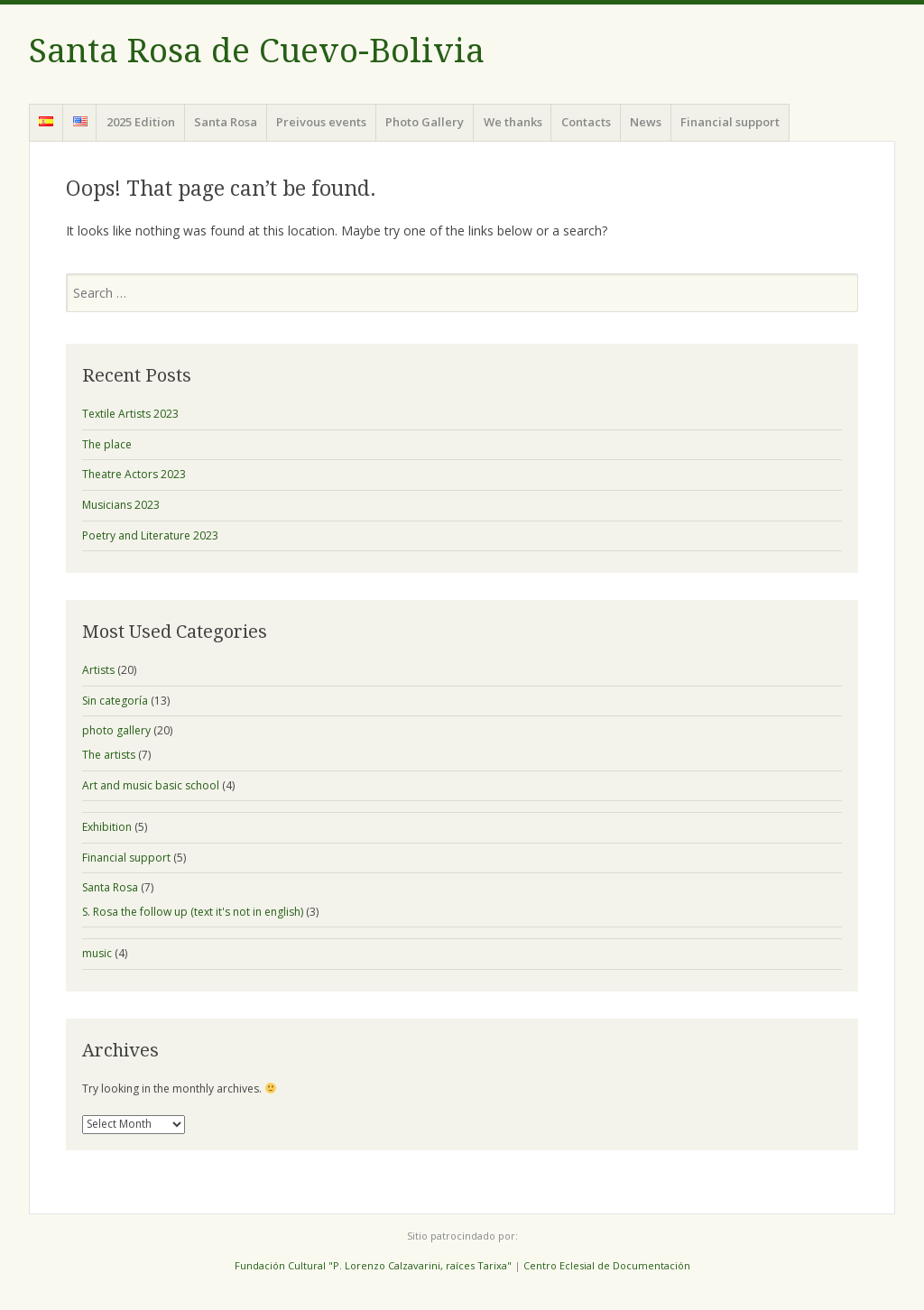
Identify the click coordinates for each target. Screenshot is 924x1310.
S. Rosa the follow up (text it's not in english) (192, 911)
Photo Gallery (424, 122)
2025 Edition (140, 122)
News (645, 122)
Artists (98, 670)
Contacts (586, 122)
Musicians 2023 (121, 504)
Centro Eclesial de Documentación (606, 1265)
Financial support (730, 122)
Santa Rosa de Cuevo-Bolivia (257, 51)
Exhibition (107, 827)
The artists (108, 754)
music (97, 953)
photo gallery (116, 730)
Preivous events (321, 122)
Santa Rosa (225, 122)
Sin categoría (115, 700)
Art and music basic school (150, 785)
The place (107, 444)
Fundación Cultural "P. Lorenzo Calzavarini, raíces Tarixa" (373, 1265)
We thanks (513, 122)
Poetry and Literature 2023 (150, 535)
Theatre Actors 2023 (134, 474)
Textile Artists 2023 (130, 413)
